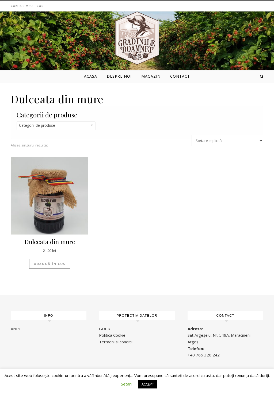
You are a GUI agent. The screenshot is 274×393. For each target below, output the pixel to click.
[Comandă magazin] (227, 140)
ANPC (16, 328)
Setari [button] (126, 384)
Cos (40, 6)
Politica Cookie (112, 335)
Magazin (151, 76)
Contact (180, 76)
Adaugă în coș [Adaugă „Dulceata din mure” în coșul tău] (49, 264)
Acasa (90, 76)
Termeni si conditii (115, 341)
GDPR (104, 328)
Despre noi (119, 76)
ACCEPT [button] (148, 384)
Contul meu (22, 6)
